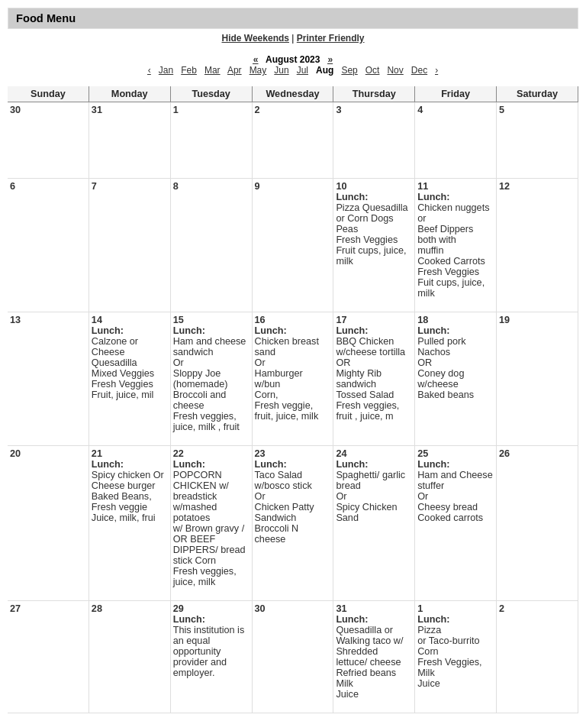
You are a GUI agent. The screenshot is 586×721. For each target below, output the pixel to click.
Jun (281, 70)
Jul (302, 70)
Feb (189, 70)
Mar (212, 70)
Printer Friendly (331, 38)
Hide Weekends (255, 38)
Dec (419, 70)
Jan (166, 70)
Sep (349, 70)
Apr (234, 70)
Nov (395, 70)
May (258, 70)
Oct (372, 70)
